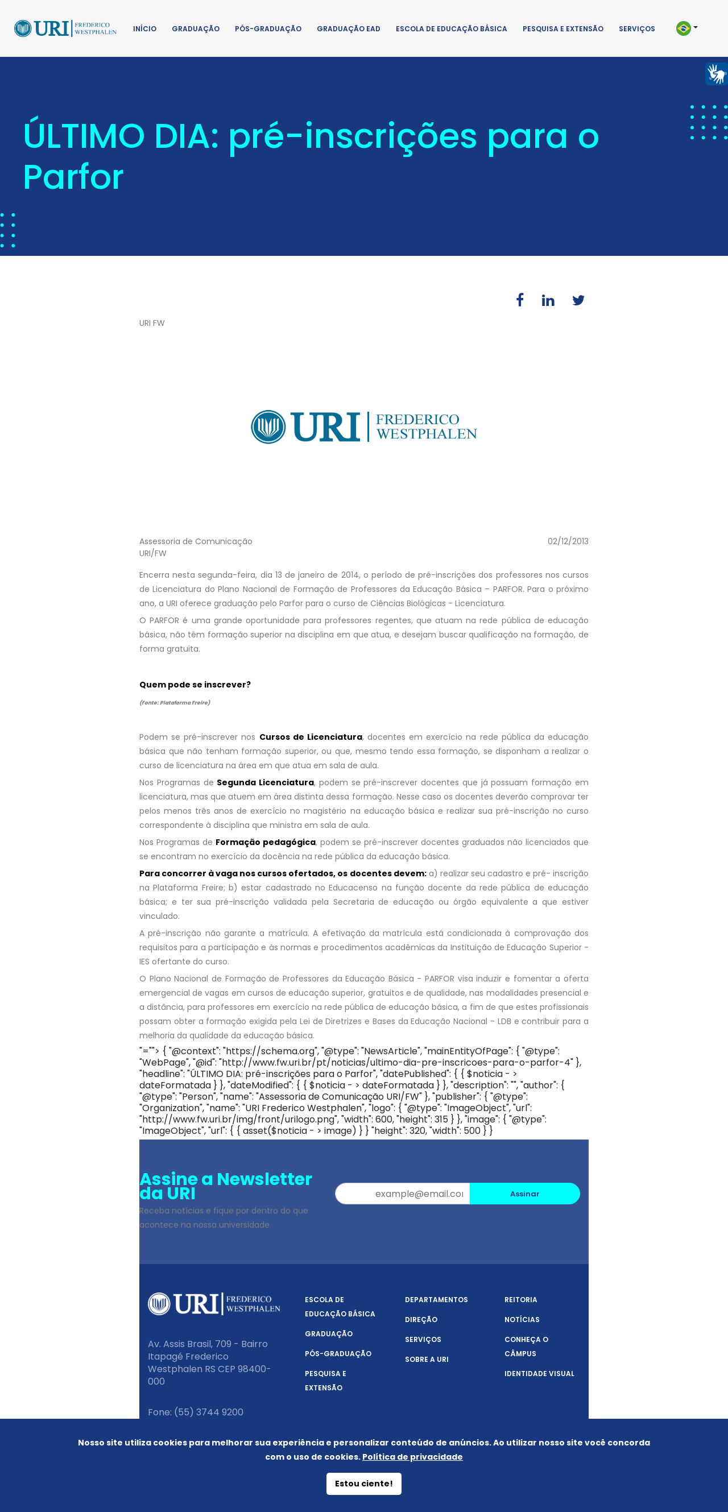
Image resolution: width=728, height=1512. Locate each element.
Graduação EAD (348, 29)
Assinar (525, 1193)
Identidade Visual (539, 1373)
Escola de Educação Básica (451, 29)
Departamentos (436, 1299)
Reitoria (520, 1299)
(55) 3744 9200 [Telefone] (208, 1412)
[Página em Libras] (716, 73)
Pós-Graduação (268, 29)
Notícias (522, 1319)
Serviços (637, 29)
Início (144, 29)
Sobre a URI (427, 1359)
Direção (421, 1319)
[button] (692, 28)
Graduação (196, 29)
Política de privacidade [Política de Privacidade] (412, 1457)
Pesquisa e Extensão (563, 29)
